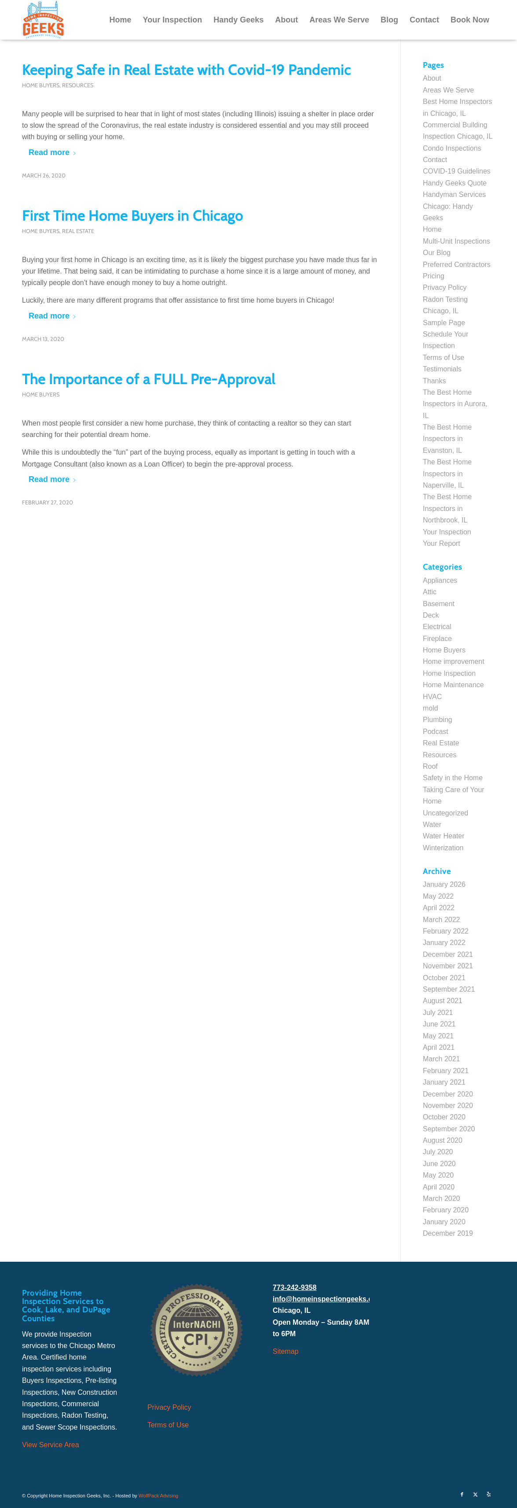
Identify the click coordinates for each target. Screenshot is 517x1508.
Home (432, 229)
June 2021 (439, 1024)
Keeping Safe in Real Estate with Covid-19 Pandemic (186, 69)
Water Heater (444, 836)
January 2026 (444, 884)
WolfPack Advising (158, 1495)
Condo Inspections (452, 148)
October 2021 (444, 978)
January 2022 (444, 942)
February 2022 (446, 931)
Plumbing (437, 719)
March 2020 (441, 1198)
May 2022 (438, 896)
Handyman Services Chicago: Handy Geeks (454, 206)
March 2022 (441, 919)
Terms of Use (443, 357)
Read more (53, 152)
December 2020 (448, 1094)
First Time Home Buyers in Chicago (132, 215)
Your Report (441, 543)
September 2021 (449, 989)
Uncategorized (445, 813)
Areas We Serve (448, 90)
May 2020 (438, 1175)
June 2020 (439, 1163)
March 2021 (441, 1059)
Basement (439, 604)
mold (430, 708)
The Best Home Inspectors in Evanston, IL (447, 438)
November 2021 (448, 966)
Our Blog (437, 252)
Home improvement (453, 661)
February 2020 (446, 1210)
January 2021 (444, 1082)
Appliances (440, 580)
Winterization (443, 848)
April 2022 (439, 907)
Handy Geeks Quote (455, 183)
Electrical (437, 626)
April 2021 (439, 1047)
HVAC (432, 696)
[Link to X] (475, 1494)
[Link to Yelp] (488, 1494)
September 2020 (449, 1129)
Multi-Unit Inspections (456, 241)
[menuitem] (120, 20)
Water (432, 824)
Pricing (433, 276)
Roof (430, 766)
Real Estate (78, 231)
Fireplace (437, 638)
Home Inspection (449, 673)
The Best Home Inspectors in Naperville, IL (447, 473)
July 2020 (438, 1152)
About (432, 78)
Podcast (435, 731)
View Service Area (50, 1445)
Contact (435, 159)
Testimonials (442, 369)
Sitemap (286, 1351)
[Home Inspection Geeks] (43, 20)
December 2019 (448, 1233)
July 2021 (438, 1012)
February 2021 (446, 1070)
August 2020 (442, 1140)
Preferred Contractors (457, 264)
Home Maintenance (453, 685)
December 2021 (448, 954)
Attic (429, 592)
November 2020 (448, 1105)
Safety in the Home (453, 778)
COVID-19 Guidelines (457, 171)
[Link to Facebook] (462, 1494)
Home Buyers (40, 85)
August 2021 (442, 1000)
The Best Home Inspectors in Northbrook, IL (447, 508)
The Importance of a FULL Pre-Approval (148, 379)
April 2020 (439, 1187)
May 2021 (438, 1036)
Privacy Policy (445, 287)
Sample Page (444, 322)
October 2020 (444, 1117)
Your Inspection (447, 532)
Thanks (434, 381)
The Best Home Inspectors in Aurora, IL (455, 404)
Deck (431, 615)
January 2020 (444, 1222)
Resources (77, 85)
